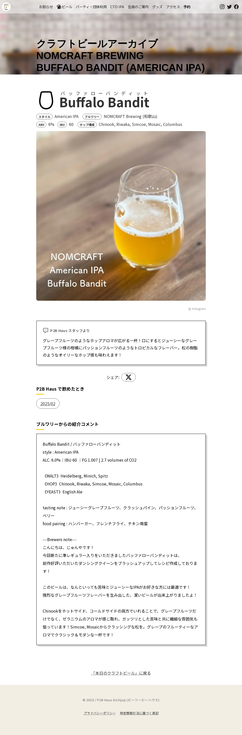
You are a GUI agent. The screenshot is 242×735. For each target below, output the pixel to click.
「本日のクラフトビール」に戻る (121, 673)
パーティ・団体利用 (91, 6)
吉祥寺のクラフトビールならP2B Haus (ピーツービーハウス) (6, 6)
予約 (186, 6)
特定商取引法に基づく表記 (139, 713)
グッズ (157, 6)
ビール (64, 6)
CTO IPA (117, 6)
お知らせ (46, 6)
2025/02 (47, 403)
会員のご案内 (138, 6)
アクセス (173, 6)
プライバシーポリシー (100, 713)
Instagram (197, 308)
